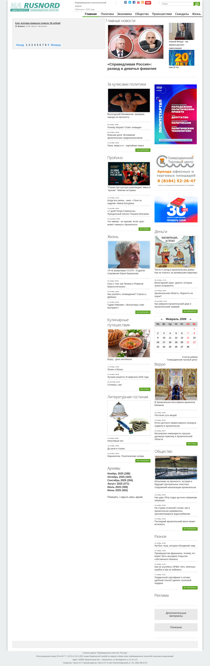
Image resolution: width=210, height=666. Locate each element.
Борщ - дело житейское (119, 359)
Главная (91, 14)
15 (194, 337)
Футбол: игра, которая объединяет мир (175, 545)
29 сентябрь (159, 301)
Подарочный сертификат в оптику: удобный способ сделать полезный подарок (173, 580)
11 (170, 337)
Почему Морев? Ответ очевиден (124, 127)
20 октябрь (158, 290)
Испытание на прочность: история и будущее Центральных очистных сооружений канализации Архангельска (175, 484)
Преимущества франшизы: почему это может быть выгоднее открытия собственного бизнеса (175, 556)
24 (164, 346)
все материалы (143, 150)
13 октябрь (111, 208)
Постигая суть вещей (166, 415)
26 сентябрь (111, 382)
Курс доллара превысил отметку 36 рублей (37, 23)
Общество (142, 14)
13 (182, 337)
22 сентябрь (111, 219)
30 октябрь (111, 291)
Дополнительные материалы (176, 614)
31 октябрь (111, 198)
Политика (107, 14)
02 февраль (20, 26)
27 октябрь (111, 302)
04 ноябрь (110, 281)
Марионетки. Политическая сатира (125, 456)
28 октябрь (158, 280)
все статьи (144, 389)
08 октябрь (111, 132)
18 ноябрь (158, 431)
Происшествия (162, 14)
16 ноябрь (158, 495)
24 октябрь (111, 446)
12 (176, 337)
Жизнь (196, 14)
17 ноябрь (158, 574)
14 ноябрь (110, 438)
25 (170, 346)
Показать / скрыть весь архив (125, 497)
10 (164, 337)
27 (182, 346)
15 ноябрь (158, 505)
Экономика (124, 14)
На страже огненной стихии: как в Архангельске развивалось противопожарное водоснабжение (172, 511)
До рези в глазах (116, 448)
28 (188, 346)
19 (176, 342)
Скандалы (182, 14)
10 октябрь (111, 453)
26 (176, 346)
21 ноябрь (158, 543)
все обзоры (144, 229)
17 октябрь (111, 367)
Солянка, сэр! (114, 384)
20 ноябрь (158, 412)
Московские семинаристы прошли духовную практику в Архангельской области (173, 436)
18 (170, 342)
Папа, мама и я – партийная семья (125, 145)
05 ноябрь (110, 124)
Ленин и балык (115, 369)
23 (158, 346)
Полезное (176, 627)
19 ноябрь (158, 420)
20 (182, 342)
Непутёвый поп (115, 441)
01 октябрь (111, 143)
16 (158, 342)
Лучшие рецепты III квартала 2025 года (128, 377)
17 (164, 342)
